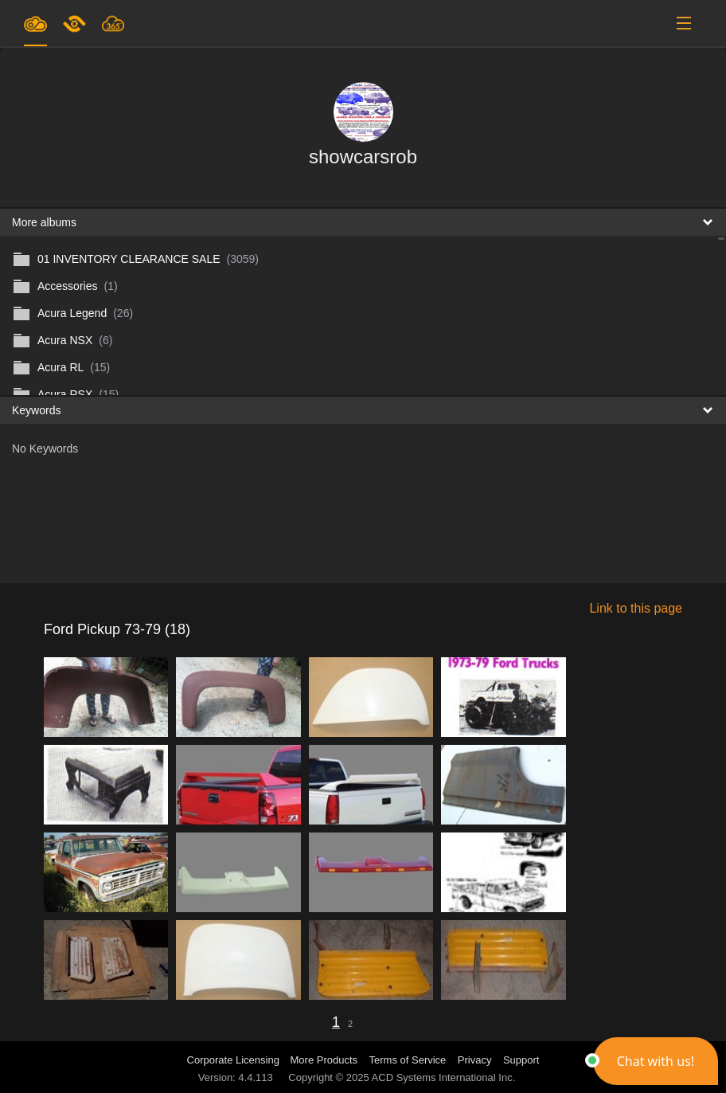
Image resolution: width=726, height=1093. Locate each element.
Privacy (475, 1060)
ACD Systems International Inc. (444, 1077)
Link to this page (635, 608)
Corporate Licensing (235, 1060)
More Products (324, 1060)
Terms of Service (408, 1060)
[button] (655, 1061)
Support (521, 1060)
